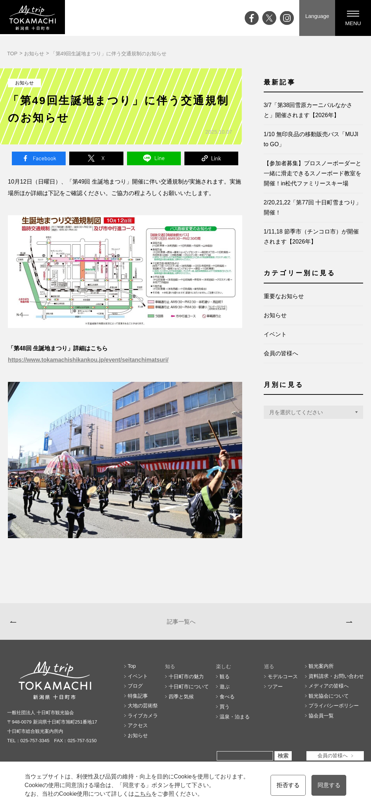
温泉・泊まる (235, 721)
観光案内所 (321, 670)
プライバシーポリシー (334, 710)
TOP (12, 53)
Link (211, 158)
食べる (227, 700)
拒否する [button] (288, 785)
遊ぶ (225, 690)
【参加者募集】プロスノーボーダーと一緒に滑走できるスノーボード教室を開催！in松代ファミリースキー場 (312, 173)
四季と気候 (181, 700)
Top (132, 670)
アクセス (138, 731)
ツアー (275, 690)
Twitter (96, 158)
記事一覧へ (180, 623)
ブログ (135, 690)
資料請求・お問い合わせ (336, 680)
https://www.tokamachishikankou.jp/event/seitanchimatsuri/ (89, 360)
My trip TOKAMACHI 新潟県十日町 (34, 18)
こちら (142, 794)
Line (154, 158)
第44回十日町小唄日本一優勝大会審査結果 (68, 623)
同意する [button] (329, 785)
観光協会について (329, 700)
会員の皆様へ (281, 353)
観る (225, 680)
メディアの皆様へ (329, 690)
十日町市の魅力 (186, 680)
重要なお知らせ (284, 296)
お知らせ (34, 53)
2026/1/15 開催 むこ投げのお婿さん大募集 (287, 623)
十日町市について (189, 690)
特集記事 (138, 700)
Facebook (39, 158)
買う (225, 710)
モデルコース (283, 680)
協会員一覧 (321, 721)
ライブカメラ (143, 721)
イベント (275, 334)
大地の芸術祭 (143, 710)
